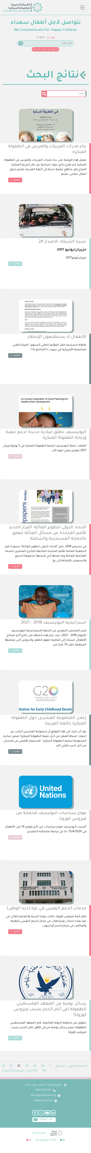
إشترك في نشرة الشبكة (45, 49)
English (41, 37)
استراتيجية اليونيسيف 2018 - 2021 (53, 623)
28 (34, 1066)
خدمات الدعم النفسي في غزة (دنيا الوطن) (46, 908)
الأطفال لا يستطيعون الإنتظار (56, 337)
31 (11, 1066)
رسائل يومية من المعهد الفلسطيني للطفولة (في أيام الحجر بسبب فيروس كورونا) (50, 1010)
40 (44, 1071)
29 (26, 1066)
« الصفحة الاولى (77, 1066)
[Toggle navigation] (82, 7)
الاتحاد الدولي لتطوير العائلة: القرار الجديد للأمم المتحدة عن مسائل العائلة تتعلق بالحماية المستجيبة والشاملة (47, 533)
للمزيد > (15, 180)
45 (36, 1071)
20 (42, 1066)
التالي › (29, 1071)
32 (3, 1066)
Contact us (42, 1119)
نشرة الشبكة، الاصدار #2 (62, 242)
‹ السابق (60, 1066)
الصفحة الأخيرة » (13, 1071)
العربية (51, 37)
